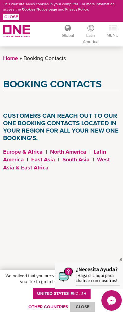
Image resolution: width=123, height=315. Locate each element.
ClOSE (82, 306)
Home (10, 58)
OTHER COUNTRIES (48, 306)
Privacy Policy (76, 9)
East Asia (43, 159)
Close (11, 16)
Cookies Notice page (39, 9)
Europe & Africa (23, 151)
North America (68, 151)
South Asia (76, 159)
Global (68, 35)
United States (61, 293)
